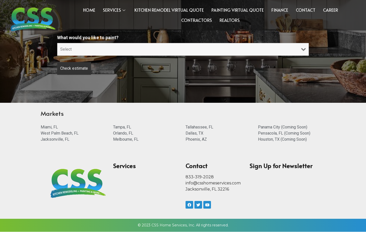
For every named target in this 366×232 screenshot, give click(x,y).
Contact (305, 10)
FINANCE (279, 10)
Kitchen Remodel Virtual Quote (169, 10)
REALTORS (230, 20)
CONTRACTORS (196, 20)
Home (89, 10)
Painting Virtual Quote (237, 10)
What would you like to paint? (87, 37)
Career (330, 10)
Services (114, 10)
